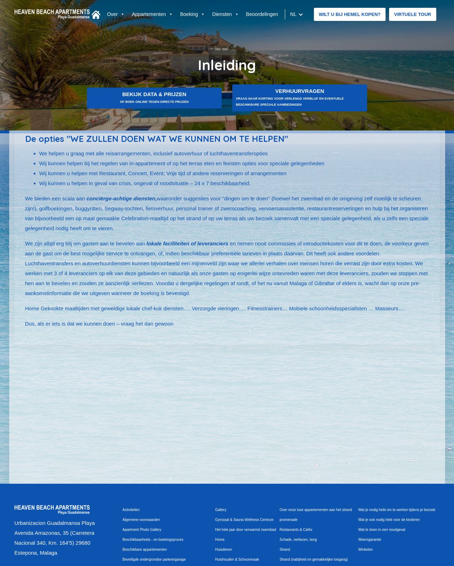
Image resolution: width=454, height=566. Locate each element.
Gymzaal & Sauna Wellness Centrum (244, 520)
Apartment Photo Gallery (141, 530)
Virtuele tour (412, 14)
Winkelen (365, 549)
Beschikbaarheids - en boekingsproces (152, 540)
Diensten (225, 14)
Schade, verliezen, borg (298, 540)
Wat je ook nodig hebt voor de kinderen (389, 520)
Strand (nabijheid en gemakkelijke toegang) (313, 559)
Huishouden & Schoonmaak (237, 559)
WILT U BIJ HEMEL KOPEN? (350, 14)
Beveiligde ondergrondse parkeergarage (154, 559)
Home (220, 540)
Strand (284, 549)
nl (293, 14)
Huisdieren (223, 549)
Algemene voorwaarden (141, 520)
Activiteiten (130, 510)
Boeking (192, 14)
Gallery (221, 510)
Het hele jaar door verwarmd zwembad (245, 530)
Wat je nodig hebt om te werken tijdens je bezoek (397, 510)
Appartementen (152, 14)
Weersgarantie (369, 540)
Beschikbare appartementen (144, 549)
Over (116, 14)
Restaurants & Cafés (295, 530)
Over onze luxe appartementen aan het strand (315, 510)
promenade (288, 520)
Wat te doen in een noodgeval (381, 530)
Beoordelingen (262, 14)
